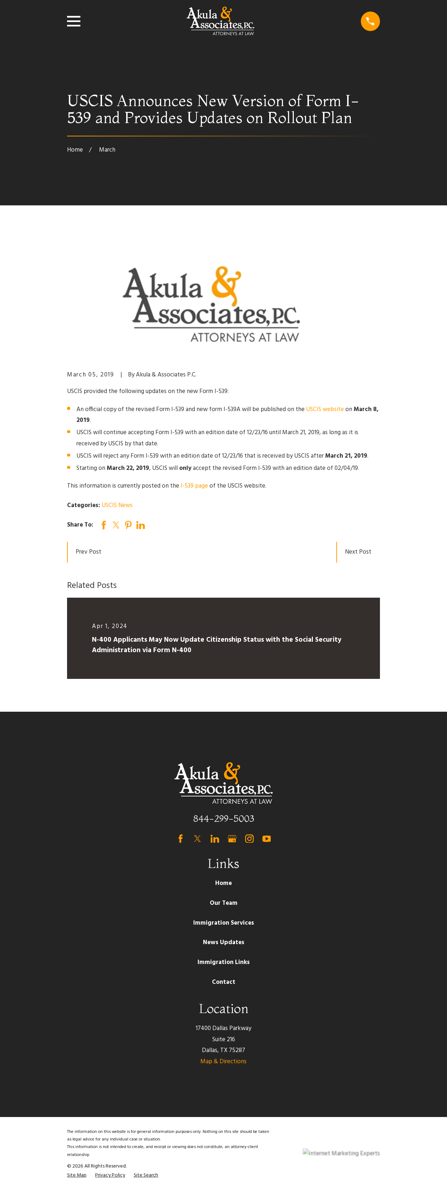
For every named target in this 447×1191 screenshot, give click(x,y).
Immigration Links (224, 962)
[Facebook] (180, 838)
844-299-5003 (223, 818)
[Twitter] (197, 838)
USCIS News (117, 505)
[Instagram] (249, 838)
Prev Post (88, 552)
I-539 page (194, 486)
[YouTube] (266, 838)
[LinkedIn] (215, 838)
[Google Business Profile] (232, 838)
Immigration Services (223, 923)
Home (223, 883)
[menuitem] (77, 1175)
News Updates (223, 942)
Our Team (224, 903)
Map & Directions (223, 1061)
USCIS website (325, 409)
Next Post (358, 552)
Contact (223, 982)
